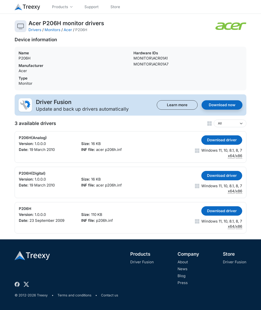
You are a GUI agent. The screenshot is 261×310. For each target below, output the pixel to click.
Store (229, 254)
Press (183, 282)
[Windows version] (230, 123)
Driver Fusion (142, 262)
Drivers (34, 29)
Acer (68, 29)
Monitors (52, 29)
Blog (181, 275)
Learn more (177, 105)
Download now (222, 105)
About (183, 262)
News (182, 269)
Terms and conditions (74, 295)
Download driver (222, 140)
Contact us (109, 295)
